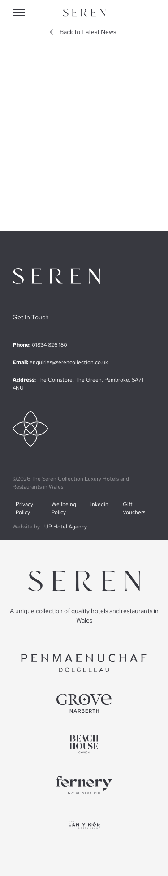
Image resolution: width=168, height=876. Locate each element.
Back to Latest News (81, 32)
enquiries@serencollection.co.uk (69, 362)
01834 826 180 (49, 344)
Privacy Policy (24, 508)
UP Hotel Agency (65, 526)
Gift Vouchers (134, 508)
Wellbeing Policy (64, 508)
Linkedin (97, 504)
